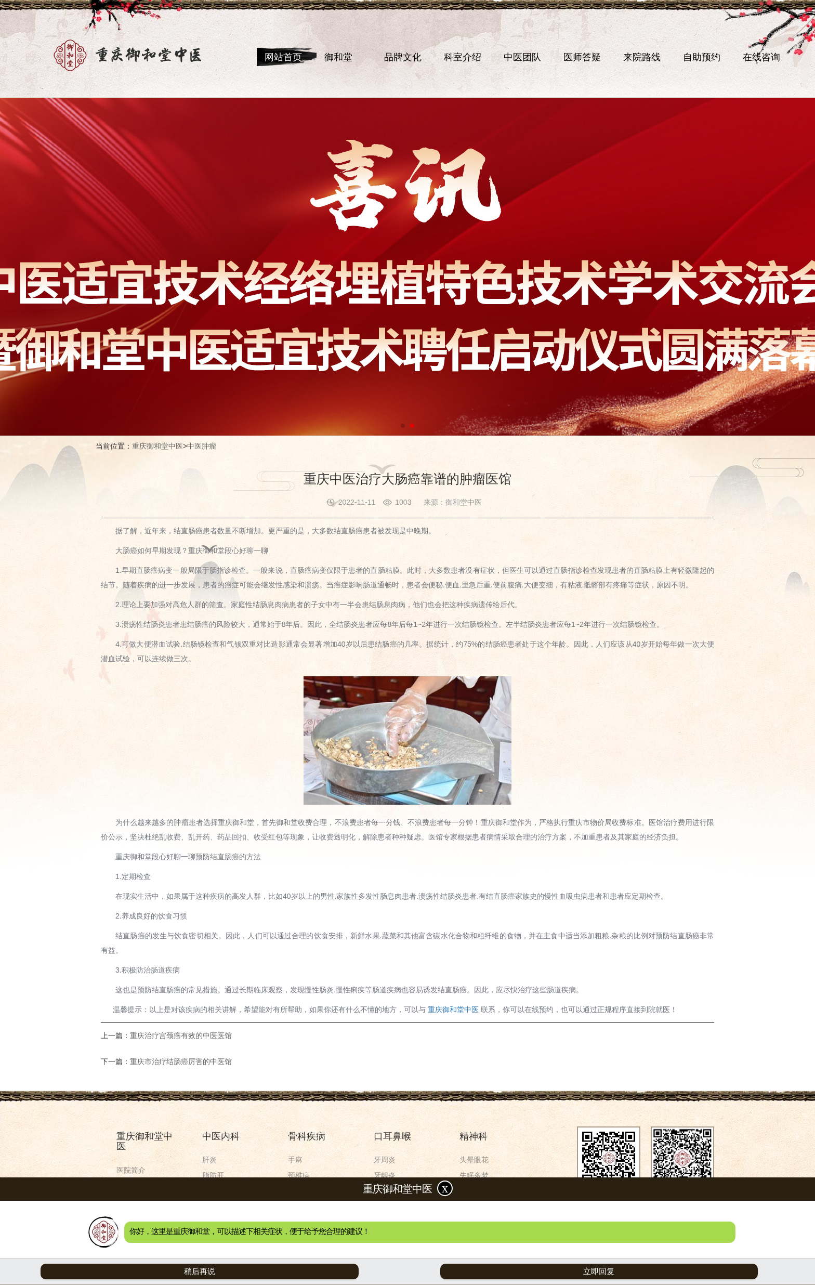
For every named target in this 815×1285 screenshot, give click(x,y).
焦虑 (466, 1222)
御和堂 (338, 57)
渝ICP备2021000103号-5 (487, 1249)
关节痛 (299, 1222)
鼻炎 (381, 1222)
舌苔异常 (388, 1206)
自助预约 (701, 57)
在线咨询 (761, 57)
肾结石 (213, 1206)
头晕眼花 (474, 1160)
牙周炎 (385, 1160)
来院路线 (642, 57)
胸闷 (209, 1222)
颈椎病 (299, 1175)
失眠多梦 (474, 1175)
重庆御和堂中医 (157, 446)
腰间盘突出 (306, 1191)
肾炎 (209, 1191)
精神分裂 (474, 1206)
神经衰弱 (474, 1191)
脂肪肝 (213, 1175)
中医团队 (522, 57)
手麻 (295, 1160)
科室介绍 (462, 57)
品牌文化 (403, 57)
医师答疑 (582, 57)
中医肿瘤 (201, 446)
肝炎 (209, 1160)
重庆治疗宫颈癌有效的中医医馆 (181, 1035)
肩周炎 (299, 1206)
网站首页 (283, 57)
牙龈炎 (385, 1175)
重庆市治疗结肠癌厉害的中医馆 (181, 1061)
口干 (381, 1191)
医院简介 (131, 1170)
